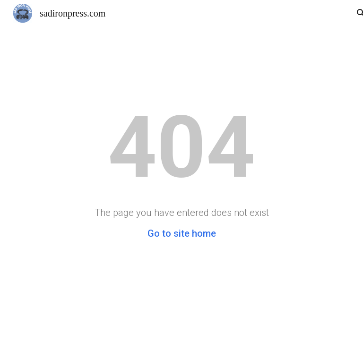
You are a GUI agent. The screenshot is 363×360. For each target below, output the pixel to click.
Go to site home (181, 233)
